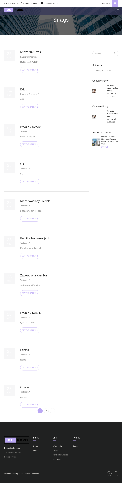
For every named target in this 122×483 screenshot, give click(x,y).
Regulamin (57, 459)
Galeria (55, 450)
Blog (35, 450)
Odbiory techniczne (103, 71)
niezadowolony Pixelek (35, 201)
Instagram (109, 473)
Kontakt (75, 446)
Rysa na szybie (30, 126)
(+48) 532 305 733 (30, 3)
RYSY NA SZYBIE (31, 52)
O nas (35, 446)
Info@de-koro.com (13, 448)
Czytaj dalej (29, 70)
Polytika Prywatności (60, 455)
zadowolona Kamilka (33, 275)
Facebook (116, 473)
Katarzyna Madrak (28, 57)
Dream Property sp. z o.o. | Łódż (16, 474)
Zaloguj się (106, 3)
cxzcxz (24, 387)
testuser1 (24, 131)
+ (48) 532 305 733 (13, 452)
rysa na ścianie (30, 312)
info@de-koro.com (50, 3)
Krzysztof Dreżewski (28, 94)
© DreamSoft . (34, 474)
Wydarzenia (57, 446)
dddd (23, 89)
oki (22, 163)
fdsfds (24, 349)
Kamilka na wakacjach (35, 238)
